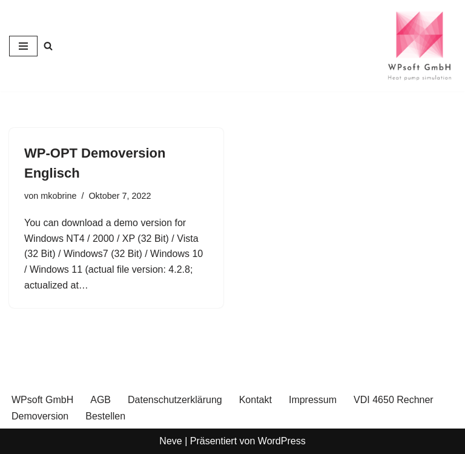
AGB (100, 400)
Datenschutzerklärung (175, 400)
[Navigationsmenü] (23, 46)
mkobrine (58, 196)
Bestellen (105, 416)
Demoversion (40, 416)
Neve (170, 441)
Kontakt (255, 400)
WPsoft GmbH (42, 400)
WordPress (282, 441)
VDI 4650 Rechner (394, 400)
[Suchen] (48, 45)
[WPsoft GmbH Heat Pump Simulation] (419, 45)
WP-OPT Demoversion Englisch (94, 163)
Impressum (313, 400)
